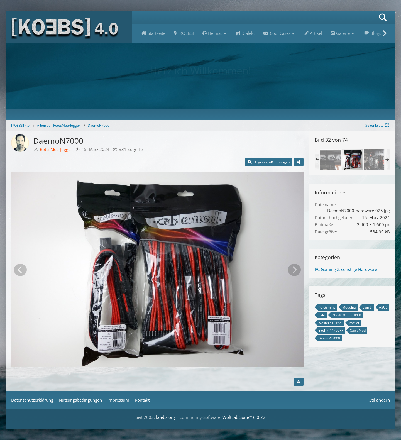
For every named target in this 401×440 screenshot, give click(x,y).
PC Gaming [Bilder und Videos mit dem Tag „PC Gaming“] (327, 307)
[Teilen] (299, 162)
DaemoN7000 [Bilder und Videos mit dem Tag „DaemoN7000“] (329, 338)
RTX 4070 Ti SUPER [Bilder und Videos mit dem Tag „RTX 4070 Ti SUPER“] (346, 315)
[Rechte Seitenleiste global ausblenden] (377, 125)
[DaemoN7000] (330, 159)
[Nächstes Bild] (294, 270)
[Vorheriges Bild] (20, 270)
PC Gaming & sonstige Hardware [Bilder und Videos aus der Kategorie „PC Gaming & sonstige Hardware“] (346, 269)
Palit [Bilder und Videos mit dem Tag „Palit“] (321, 315)
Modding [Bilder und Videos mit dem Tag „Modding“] (349, 307)
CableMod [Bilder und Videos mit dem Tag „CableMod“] (358, 330)
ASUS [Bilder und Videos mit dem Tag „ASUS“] (383, 307)
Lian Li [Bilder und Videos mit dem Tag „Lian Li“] (367, 307)
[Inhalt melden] (299, 382)
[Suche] (383, 17)
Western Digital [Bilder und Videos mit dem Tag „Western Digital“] (330, 323)
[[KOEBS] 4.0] (69, 27)
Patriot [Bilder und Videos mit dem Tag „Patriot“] (354, 323)
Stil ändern (379, 400)
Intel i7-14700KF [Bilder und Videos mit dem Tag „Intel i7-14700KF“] (330, 330)
